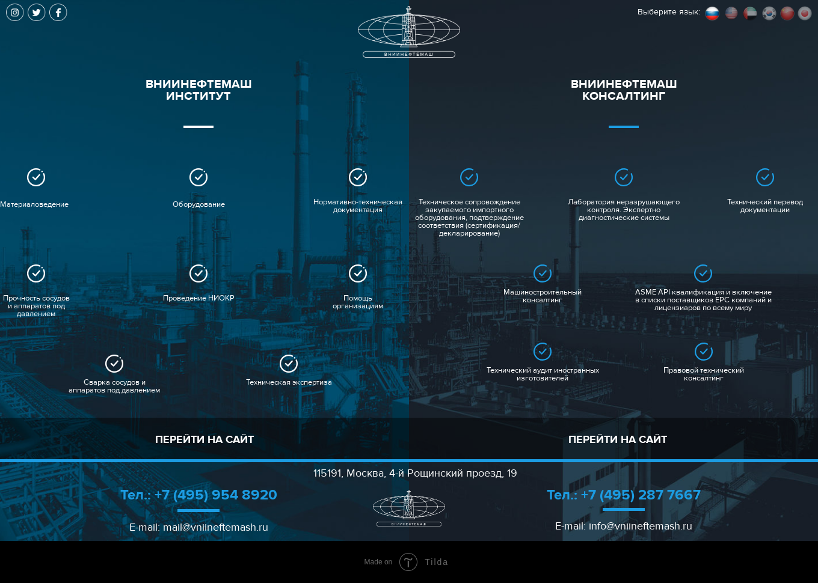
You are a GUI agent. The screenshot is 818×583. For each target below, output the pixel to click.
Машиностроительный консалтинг (542, 296)
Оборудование (199, 204)
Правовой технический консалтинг (703, 374)
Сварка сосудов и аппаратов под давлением (114, 386)
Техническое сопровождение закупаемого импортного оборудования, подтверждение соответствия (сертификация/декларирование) (469, 217)
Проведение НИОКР (199, 298)
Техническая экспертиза (289, 382)
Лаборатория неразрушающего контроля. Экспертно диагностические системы (624, 210)
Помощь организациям (358, 302)
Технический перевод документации (765, 206)
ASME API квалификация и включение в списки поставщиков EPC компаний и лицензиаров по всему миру (703, 300)
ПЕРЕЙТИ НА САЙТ (204, 440)
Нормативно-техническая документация (357, 206)
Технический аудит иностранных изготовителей (543, 374)
